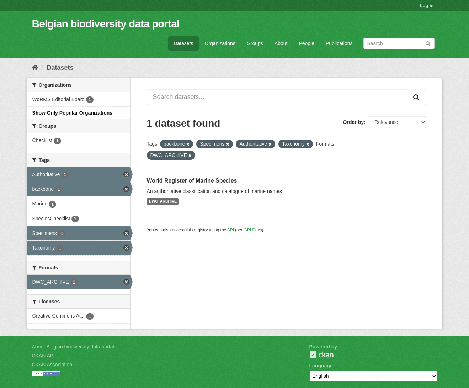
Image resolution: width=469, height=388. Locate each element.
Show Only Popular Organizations (72, 113)
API (230, 229)
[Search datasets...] (277, 97)
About (281, 43)
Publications (339, 43)
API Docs (253, 229)
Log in (427, 5)
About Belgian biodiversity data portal (73, 347)
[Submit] (428, 43)
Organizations (220, 43)
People (306, 43)
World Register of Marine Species (192, 181)
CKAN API (43, 355)
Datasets (183, 43)
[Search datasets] (399, 43)
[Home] (35, 67)
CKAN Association (52, 364)
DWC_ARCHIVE (163, 201)
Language (321, 365)
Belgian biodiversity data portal (106, 24)
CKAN (321, 354)
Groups (255, 43)
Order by (353, 122)
